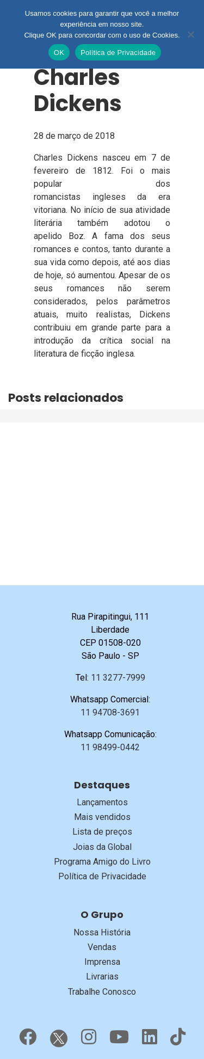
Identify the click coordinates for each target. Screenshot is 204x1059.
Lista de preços (102, 832)
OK (59, 52)
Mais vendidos (102, 817)
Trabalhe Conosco (102, 992)
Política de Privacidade (102, 876)
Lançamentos (102, 802)
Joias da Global (102, 847)
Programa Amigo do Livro (102, 861)
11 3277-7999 (118, 677)
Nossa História (102, 932)
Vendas (102, 947)
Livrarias (102, 976)
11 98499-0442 (110, 747)
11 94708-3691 (110, 712)
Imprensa (102, 962)
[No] (190, 34)
